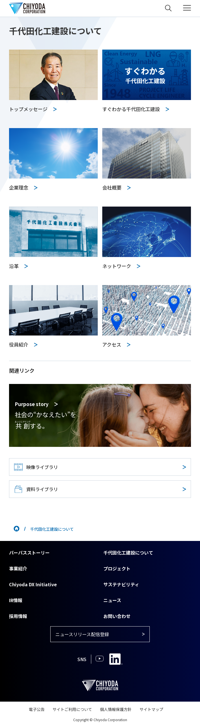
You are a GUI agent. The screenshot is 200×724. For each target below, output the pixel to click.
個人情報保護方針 (116, 709)
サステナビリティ (121, 584)
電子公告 (37, 709)
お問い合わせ (117, 616)
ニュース (112, 600)
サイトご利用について (72, 709)
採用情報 (18, 616)
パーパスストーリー (29, 552)
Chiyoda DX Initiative (33, 584)
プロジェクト (117, 568)
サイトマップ (151, 709)
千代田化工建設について (128, 552)
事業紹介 (18, 568)
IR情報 (15, 600)
